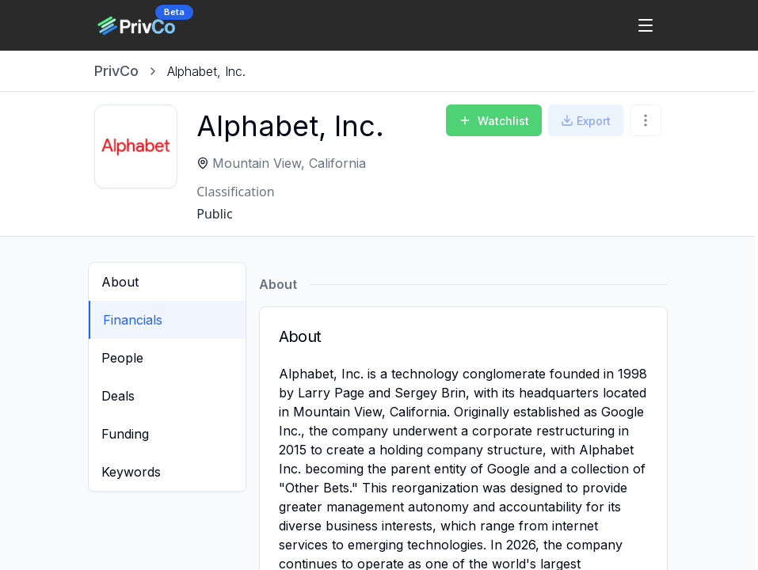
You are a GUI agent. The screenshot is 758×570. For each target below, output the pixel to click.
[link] (206, 71)
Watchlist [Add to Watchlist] (494, 120)
